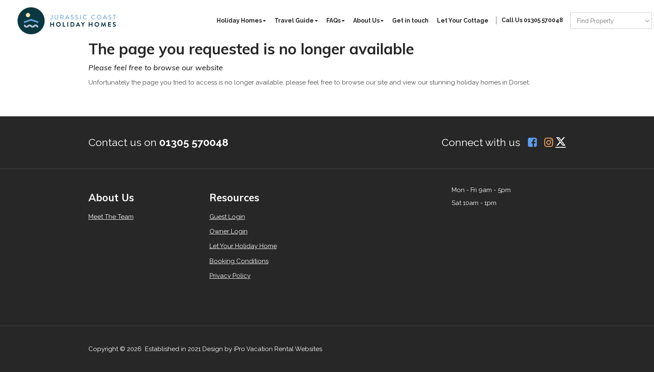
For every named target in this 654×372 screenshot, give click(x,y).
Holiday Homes (241, 20)
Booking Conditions (239, 261)
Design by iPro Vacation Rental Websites (262, 349)
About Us (368, 20)
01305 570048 (193, 142)
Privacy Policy (230, 276)
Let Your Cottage (463, 20)
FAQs (335, 20)
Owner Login (228, 231)
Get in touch (410, 20)
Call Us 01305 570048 (532, 20)
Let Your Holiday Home (243, 246)
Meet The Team (111, 217)
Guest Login (227, 217)
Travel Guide (296, 20)
